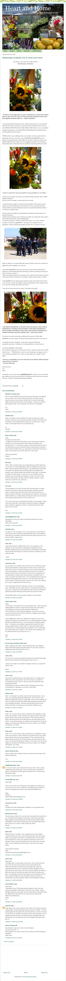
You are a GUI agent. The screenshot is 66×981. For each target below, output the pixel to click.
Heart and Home (36, 50)
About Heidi (27, 50)
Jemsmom (8, 563)
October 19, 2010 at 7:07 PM (13, 671)
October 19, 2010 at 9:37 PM (13, 775)
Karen (7, 675)
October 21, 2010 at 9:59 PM (13, 902)
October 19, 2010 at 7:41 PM (13, 747)
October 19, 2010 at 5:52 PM (13, 539)
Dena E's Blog (9, 925)
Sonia (7, 858)
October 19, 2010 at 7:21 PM (13, 689)
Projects (19, 50)
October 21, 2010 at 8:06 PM (13, 855)
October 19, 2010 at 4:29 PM (13, 458)
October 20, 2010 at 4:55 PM (13, 828)
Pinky (7, 711)
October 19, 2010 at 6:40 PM (13, 652)
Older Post (44, 972)
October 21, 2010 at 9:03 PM (13, 880)
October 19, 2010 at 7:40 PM (13, 727)
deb (6, 462)
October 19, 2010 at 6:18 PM (13, 597)
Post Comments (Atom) (29, 976)
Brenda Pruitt (9, 813)
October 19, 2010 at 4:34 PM (13, 482)
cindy (7, 655)
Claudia (7, 415)
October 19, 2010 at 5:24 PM (13, 525)
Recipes (12, 50)
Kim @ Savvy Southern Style (14, 643)
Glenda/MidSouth (10, 516)
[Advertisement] (25, 958)
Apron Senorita (10, 751)
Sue (6, 486)
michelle (8, 529)
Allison (7, 693)
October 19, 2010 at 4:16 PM (13, 431)
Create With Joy (10, 779)
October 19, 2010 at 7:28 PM (13, 707)
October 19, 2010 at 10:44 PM (14, 799)
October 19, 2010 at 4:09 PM (13, 412)
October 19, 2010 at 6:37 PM (13, 639)
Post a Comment (9, 941)
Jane (6, 543)
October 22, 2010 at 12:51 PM (14, 921)
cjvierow (8, 905)
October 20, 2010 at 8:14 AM (13, 810)
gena (6, 831)
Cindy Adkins (9, 884)
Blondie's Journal (10, 394)
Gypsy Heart (9, 601)
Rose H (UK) (9, 435)
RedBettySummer (10, 765)
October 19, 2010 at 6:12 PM (13, 559)
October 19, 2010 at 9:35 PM (13, 761)
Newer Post (6, 972)
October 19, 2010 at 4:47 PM (13, 513)
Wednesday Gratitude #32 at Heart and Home (22, 58)
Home (5, 50)
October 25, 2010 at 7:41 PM (13, 937)
